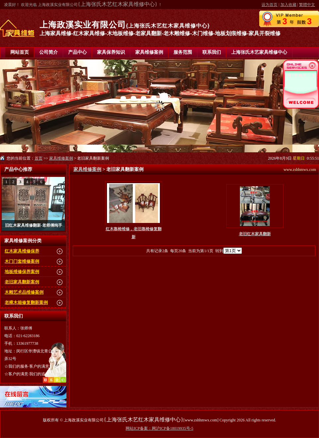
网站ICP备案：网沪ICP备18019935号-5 (159, 428)
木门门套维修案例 (22, 261)
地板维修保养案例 (22, 271)
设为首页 (269, 4)
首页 (39, 158)
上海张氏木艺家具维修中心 (259, 52)
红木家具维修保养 (22, 251)
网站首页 (19, 52)
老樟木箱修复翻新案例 (26, 302)
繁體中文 (307, 4)
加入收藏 (288, 4)
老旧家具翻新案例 (22, 281)
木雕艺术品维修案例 (24, 292)
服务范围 (182, 52)
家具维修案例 (149, 52)
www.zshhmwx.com (299, 169)
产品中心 (77, 52)
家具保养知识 (111, 52)
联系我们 (211, 52)
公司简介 (48, 52)
